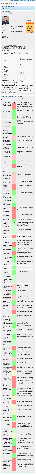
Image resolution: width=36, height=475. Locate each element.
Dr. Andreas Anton (29, 24)
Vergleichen (26, 0)
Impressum (33, 0)
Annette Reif (28, 28)
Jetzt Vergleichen (31, 32)
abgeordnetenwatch (29, 20)
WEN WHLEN (6, 3)
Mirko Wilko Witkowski (29, 31)
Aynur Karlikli (28, 26)
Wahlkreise (19, 0)
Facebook (28, 19)
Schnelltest (16, 0)
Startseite (13, 0)
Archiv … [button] (30, 0)
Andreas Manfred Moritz (29, 27)
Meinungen (23, 0)
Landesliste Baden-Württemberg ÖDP (6, 12)
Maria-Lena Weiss (28, 30)
